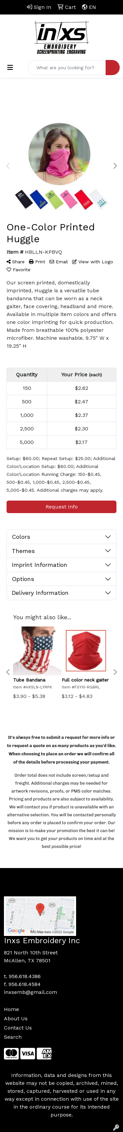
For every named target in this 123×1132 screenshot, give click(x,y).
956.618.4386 (25, 976)
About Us (16, 1018)
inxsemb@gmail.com (30, 992)
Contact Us (18, 1028)
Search (13, 1037)
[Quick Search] (67, 67)
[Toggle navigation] (10, 67)
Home (11, 1009)
